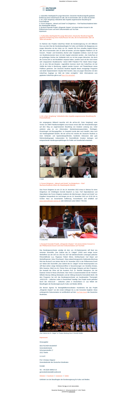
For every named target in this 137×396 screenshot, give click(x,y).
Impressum (42, 31)
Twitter (66, 376)
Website (42, 376)
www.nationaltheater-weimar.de (50, 201)
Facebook (50, 376)
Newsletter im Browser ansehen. (68, 1)
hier (66, 386)
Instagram (59, 376)
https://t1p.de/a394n (68, 75)
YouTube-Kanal (82, 292)
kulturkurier (72, 391)
